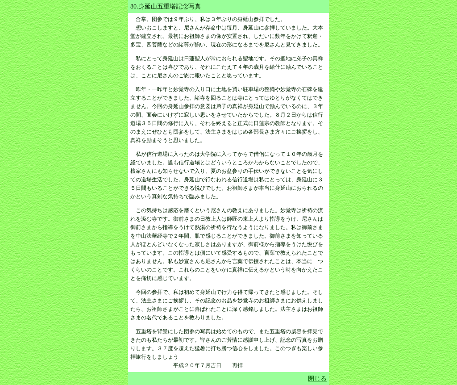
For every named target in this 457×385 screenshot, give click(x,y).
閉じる (317, 378)
